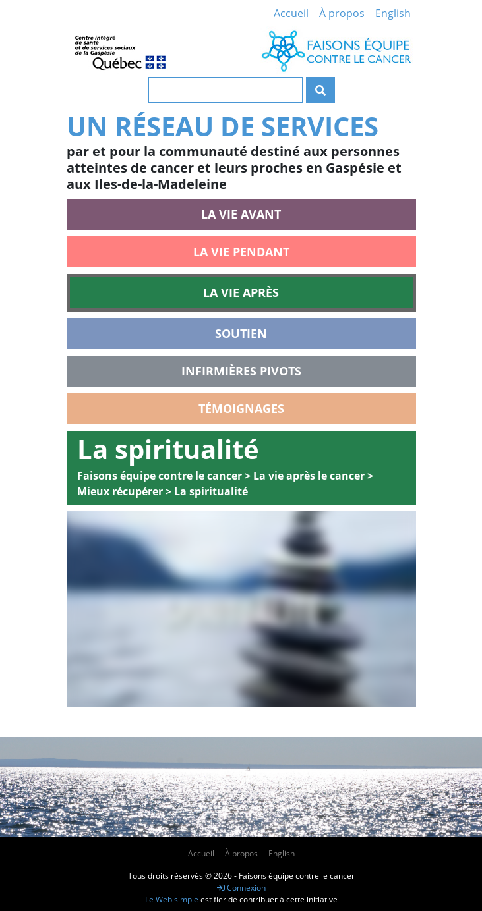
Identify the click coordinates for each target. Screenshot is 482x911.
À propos (342, 13)
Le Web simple (172, 899)
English (393, 13)
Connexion (241, 887)
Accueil (291, 13)
